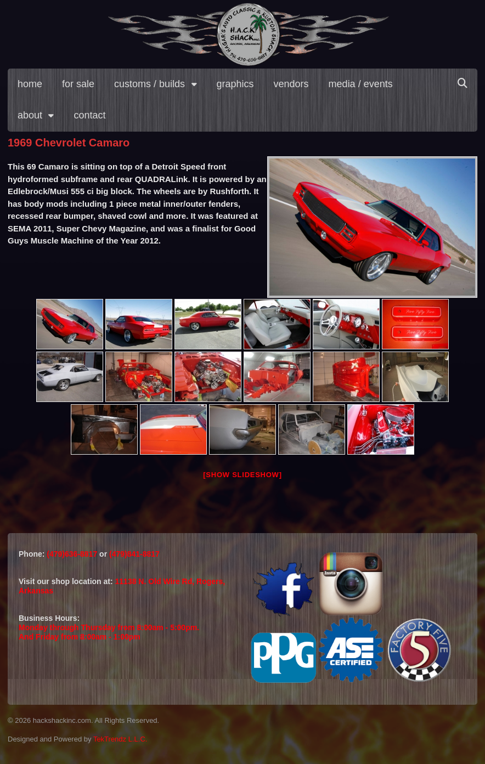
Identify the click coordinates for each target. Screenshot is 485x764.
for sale (78, 83)
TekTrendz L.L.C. (120, 739)
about (30, 115)
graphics (235, 83)
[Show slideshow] (242, 475)
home (30, 83)
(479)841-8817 (134, 554)
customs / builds (149, 83)
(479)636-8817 (73, 554)
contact (89, 115)
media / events (361, 83)
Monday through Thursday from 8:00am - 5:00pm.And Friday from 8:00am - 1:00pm (109, 632)
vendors (291, 83)
